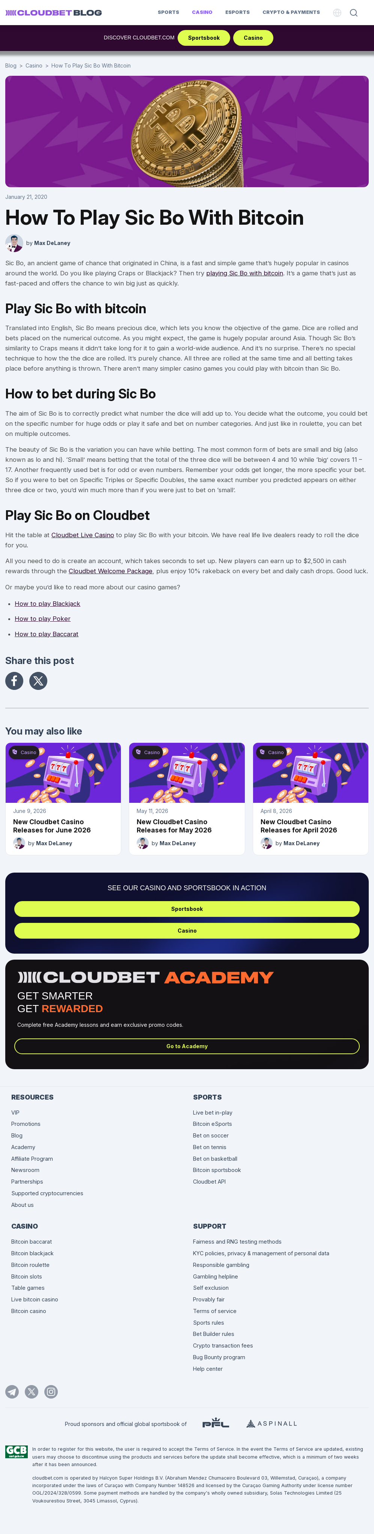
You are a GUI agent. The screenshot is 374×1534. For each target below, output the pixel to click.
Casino (202, 12)
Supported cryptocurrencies (47, 1193)
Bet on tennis (209, 1147)
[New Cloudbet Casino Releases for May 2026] (186, 773)
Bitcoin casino (28, 1311)
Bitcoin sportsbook (217, 1170)
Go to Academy (187, 1046)
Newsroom (25, 1170)
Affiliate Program (32, 1158)
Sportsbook (204, 38)
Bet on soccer (211, 1135)
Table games (28, 1288)
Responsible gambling (221, 1265)
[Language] (337, 12)
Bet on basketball (215, 1158)
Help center (208, 1369)
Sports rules (208, 1322)
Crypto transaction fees (223, 1345)
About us (22, 1205)
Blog (11, 65)
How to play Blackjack (47, 603)
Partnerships (27, 1181)
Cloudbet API (209, 1181)
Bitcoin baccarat (31, 1241)
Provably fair (209, 1299)
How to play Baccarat (46, 634)
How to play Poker (43, 618)
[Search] (353, 13)
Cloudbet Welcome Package (110, 571)
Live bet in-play (212, 1112)
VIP (15, 1112)
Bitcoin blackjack (32, 1253)
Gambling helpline (215, 1276)
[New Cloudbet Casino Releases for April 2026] (310, 773)
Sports (168, 12)
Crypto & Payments (291, 12)
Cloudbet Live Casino (82, 535)
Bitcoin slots (26, 1276)
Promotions (26, 1124)
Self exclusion (211, 1288)
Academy (23, 1147)
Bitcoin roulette (30, 1265)
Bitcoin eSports (212, 1124)
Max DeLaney (52, 243)
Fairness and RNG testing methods (237, 1241)
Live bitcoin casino (34, 1299)
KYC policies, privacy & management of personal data (261, 1253)
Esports (237, 12)
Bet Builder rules (213, 1334)
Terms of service (215, 1311)
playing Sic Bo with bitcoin (244, 273)
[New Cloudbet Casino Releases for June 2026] (63, 773)
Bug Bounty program (219, 1357)
